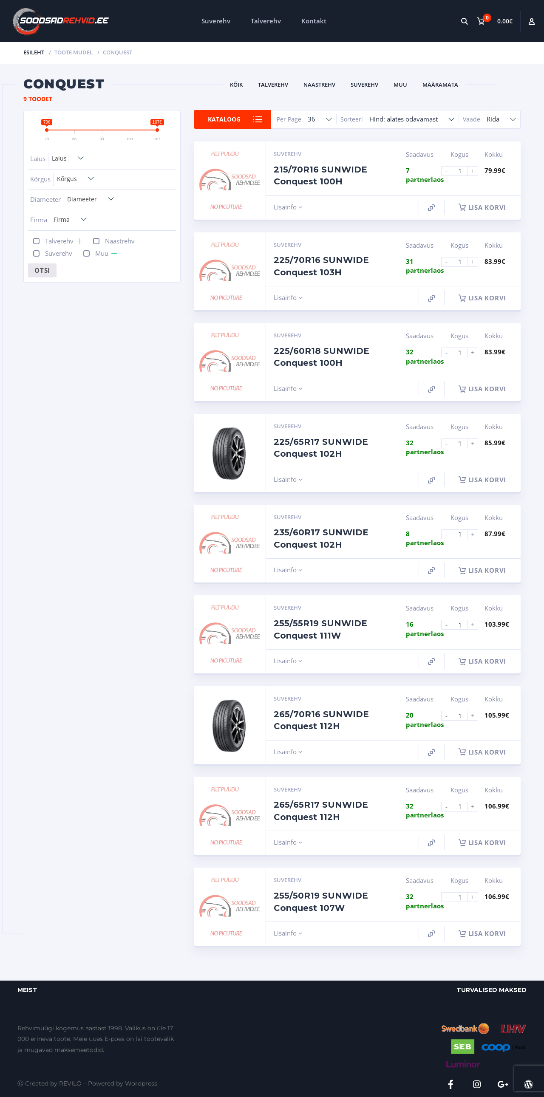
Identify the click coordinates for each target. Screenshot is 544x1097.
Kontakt (313, 21)
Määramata (440, 84)
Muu (400, 84)
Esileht (33, 52)
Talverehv (266, 21)
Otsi (42, 270)
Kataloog (224, 119)
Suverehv (215, 21)
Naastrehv (319, 84)
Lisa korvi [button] (483, 207)
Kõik (236, 84)
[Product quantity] (463, 171)
